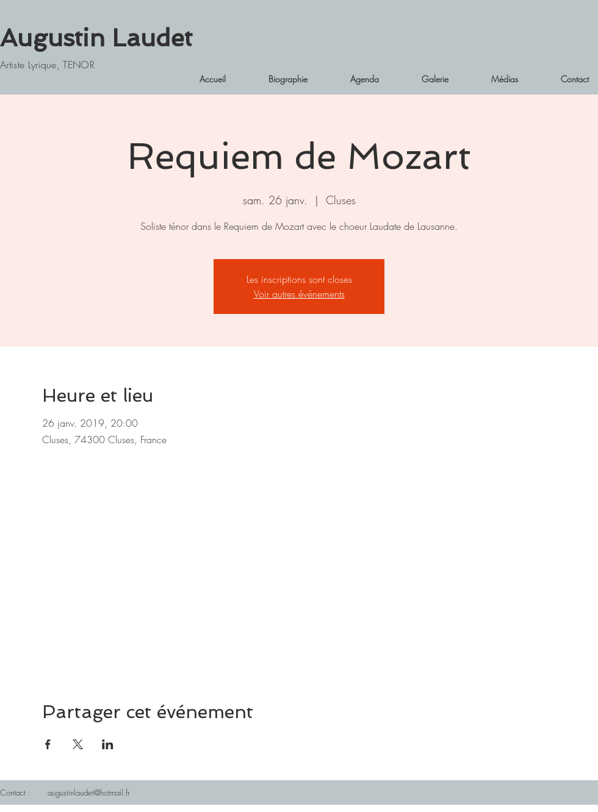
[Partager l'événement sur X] (78, 744)
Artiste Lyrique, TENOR (47, 64)
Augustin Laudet (96, 37)
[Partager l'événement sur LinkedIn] (107, 744)
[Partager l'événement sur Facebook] (48, 744)
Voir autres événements (299, 294)
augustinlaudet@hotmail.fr (89, 792)
